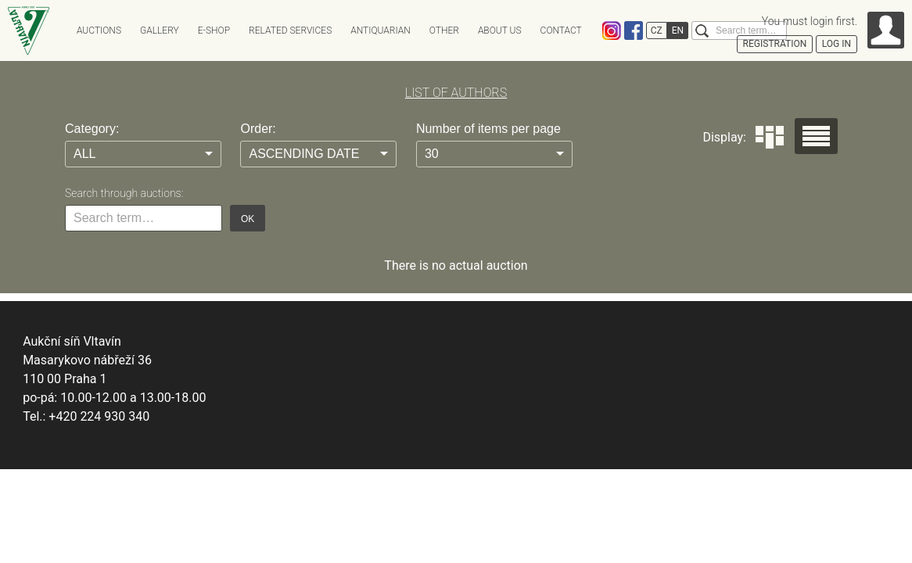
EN (678, 30)
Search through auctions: (124, 193)
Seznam (816, 136)
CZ (656, 30)
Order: (257, 128)
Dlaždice (770, 137)
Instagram (611, 30)
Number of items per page (488, 128)
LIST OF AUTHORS (456, 92)
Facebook (633, 30)
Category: (92, 128)
